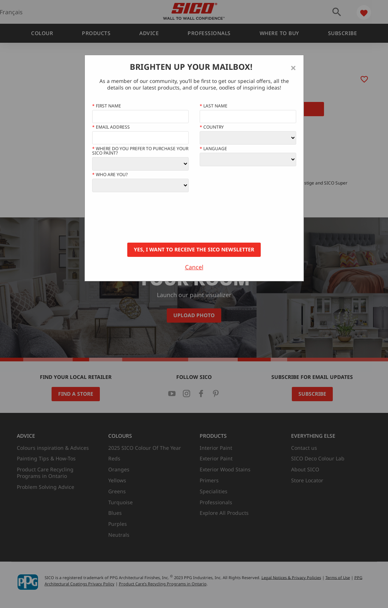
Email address (111, 127)
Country (212, 127)
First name (106, 106)
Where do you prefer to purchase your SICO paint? (140, 151)
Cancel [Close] (194, 267)
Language (213, 149)
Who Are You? (110, 174)
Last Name (213, 106)
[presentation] (147, 217)
